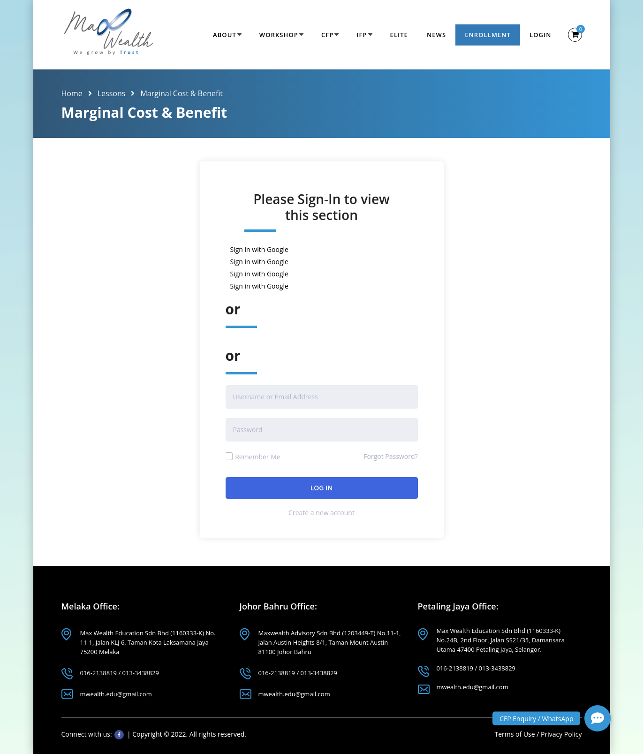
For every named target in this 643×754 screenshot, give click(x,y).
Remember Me (253, 456)
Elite (399, 34)
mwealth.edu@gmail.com (116, 694)
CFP (327, 34)
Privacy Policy (561, 734)
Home (72, 93)
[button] (597, 718)
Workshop (278, 34)
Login (540, 34)
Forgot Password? (390, 456)
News (436, 34)
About (224, 34)
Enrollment (488, 34)
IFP (361, 34)
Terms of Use (516, 734)
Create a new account (321, 512)
